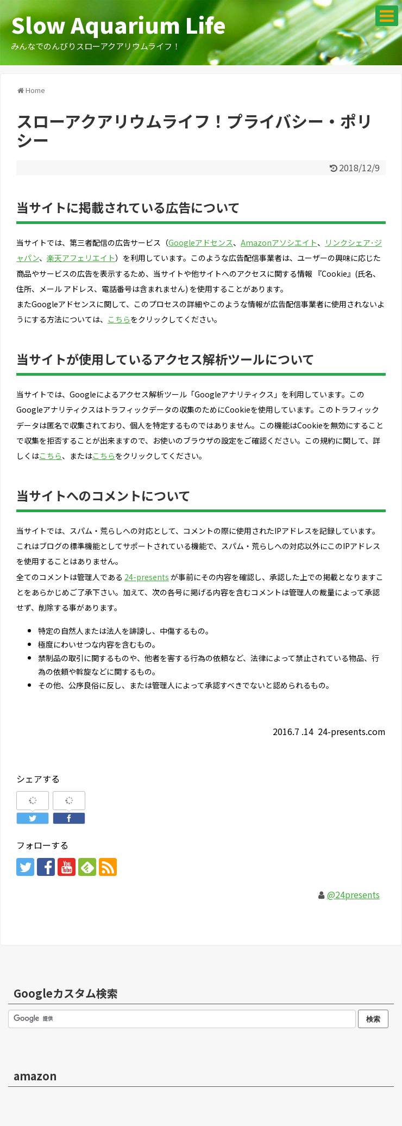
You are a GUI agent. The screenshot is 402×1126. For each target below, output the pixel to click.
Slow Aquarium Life (118, 24)
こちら (119, 319)
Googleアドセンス (200, 242)
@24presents (353, 894)
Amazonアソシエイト (279, 242)
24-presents (146, 576)
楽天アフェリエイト (81, 257)
